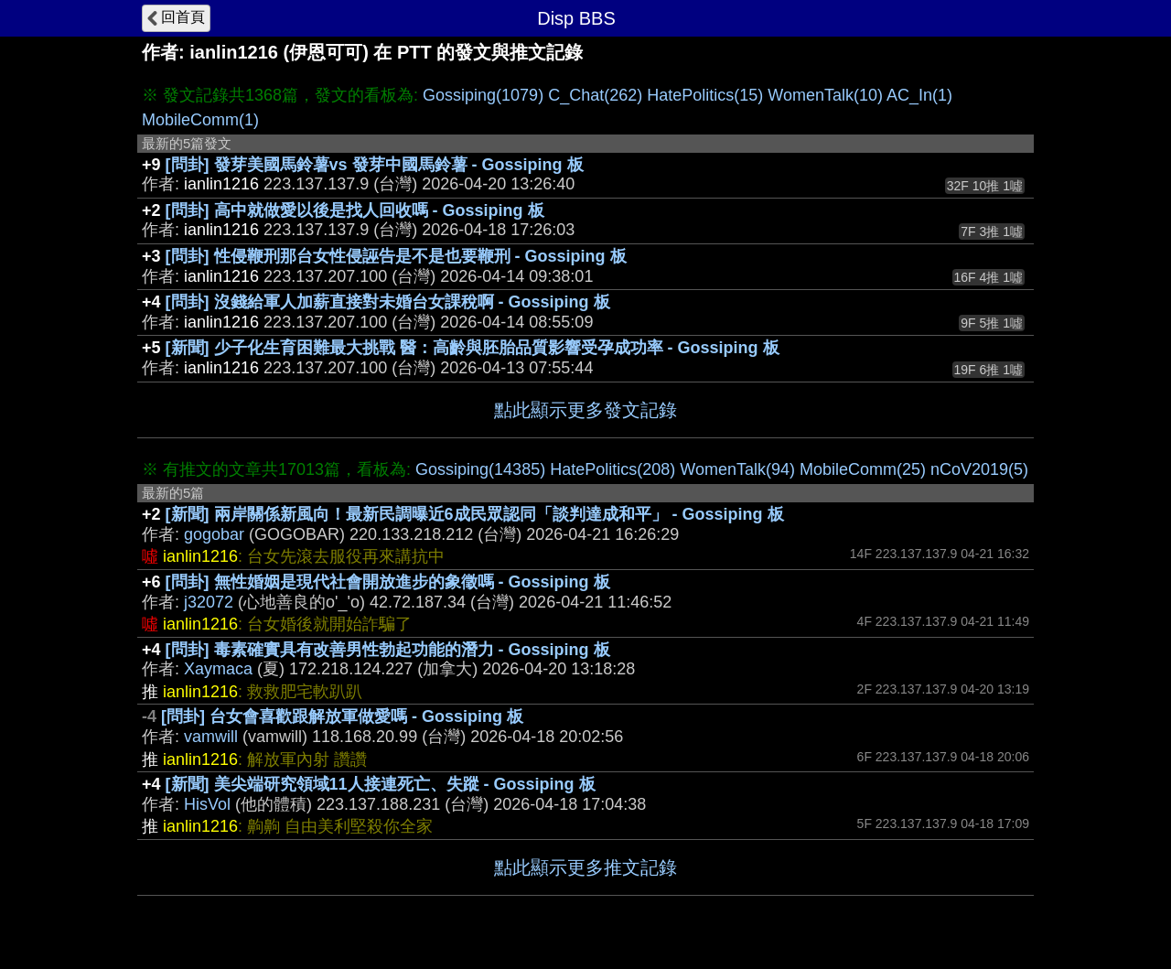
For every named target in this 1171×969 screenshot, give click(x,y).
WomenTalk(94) (737, 469)
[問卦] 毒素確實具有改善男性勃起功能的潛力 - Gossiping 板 (388, 650)
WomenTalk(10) (825, 95)
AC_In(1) (919, 95)
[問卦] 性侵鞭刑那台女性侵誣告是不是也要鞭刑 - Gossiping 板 (396, 256)
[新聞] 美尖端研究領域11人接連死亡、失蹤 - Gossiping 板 (381, 784)
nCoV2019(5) (979, 469)
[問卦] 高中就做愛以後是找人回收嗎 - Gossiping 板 (355, 210)
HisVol (207, 804)
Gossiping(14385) (480, 469)
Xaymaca (218, 669)
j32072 (208, 602)
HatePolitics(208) (612, 469)
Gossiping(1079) (483, 95)
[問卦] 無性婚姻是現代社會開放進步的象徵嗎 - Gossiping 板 (388, 582)
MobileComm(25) (863, 469)
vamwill (211, 736)
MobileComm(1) (200, 120)
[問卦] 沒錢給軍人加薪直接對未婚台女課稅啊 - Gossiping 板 (388, 302)
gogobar (214, 534)
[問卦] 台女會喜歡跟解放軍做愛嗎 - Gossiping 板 (342, 716)
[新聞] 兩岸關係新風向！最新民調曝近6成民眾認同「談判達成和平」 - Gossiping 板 (475, 514)
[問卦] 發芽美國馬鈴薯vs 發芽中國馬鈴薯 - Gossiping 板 (375, 165)
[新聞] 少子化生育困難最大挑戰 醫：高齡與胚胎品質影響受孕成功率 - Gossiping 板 (472, 348)
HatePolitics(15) (705, 95)
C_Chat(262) (595, 95)
